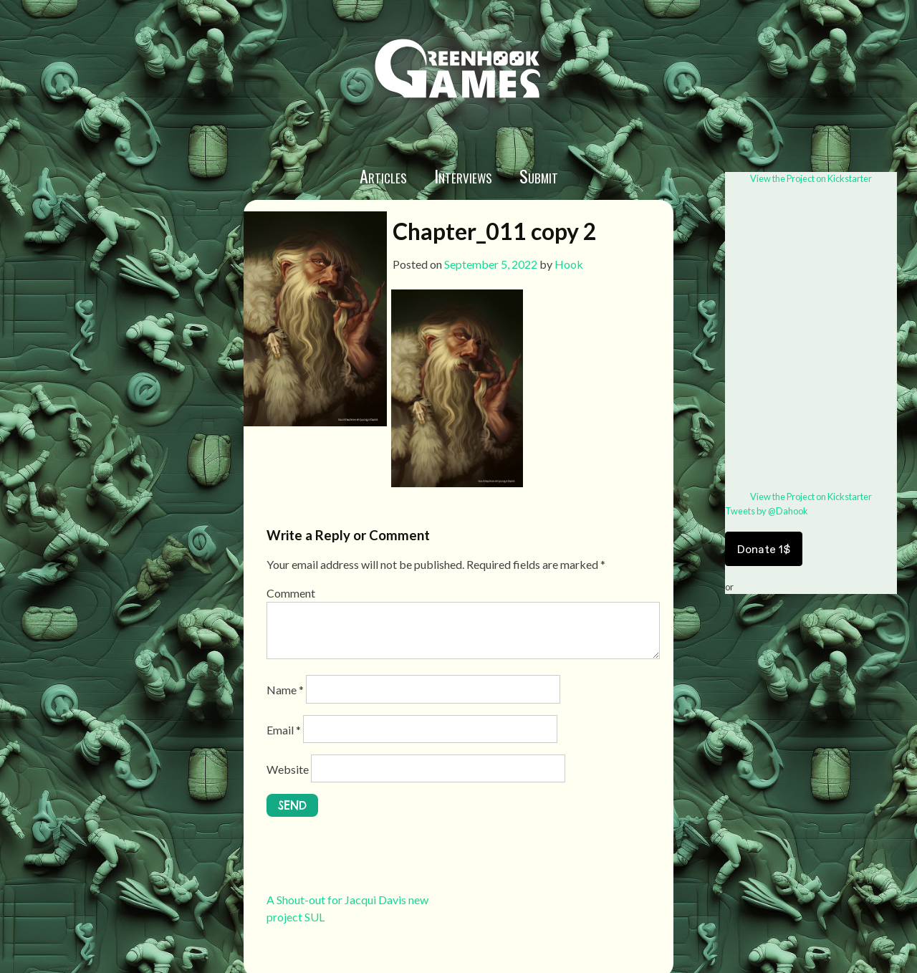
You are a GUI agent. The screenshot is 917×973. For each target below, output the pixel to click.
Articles (383, 175)
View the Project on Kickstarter (811, 178)
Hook (568, 264)
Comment (291, 593)
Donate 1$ (763, 549)
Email (284, 730)
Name (285, 689)
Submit (538, 175)
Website (288, 769)
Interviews (463, 175)
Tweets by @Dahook (766, 511)
